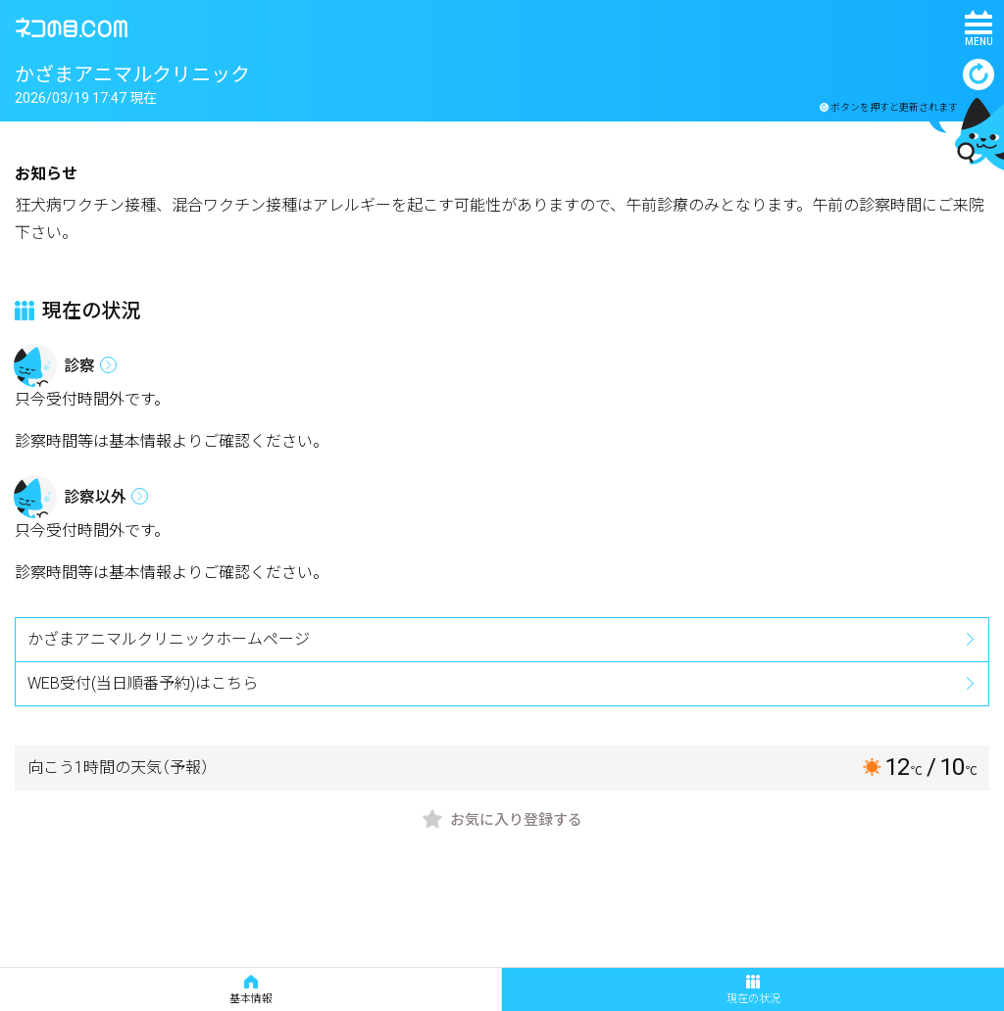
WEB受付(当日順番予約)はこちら (142, 683)
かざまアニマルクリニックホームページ (168, 639)
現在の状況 (753, 990)
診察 (79, 366)
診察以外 (95, 497)
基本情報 (251, 990)
